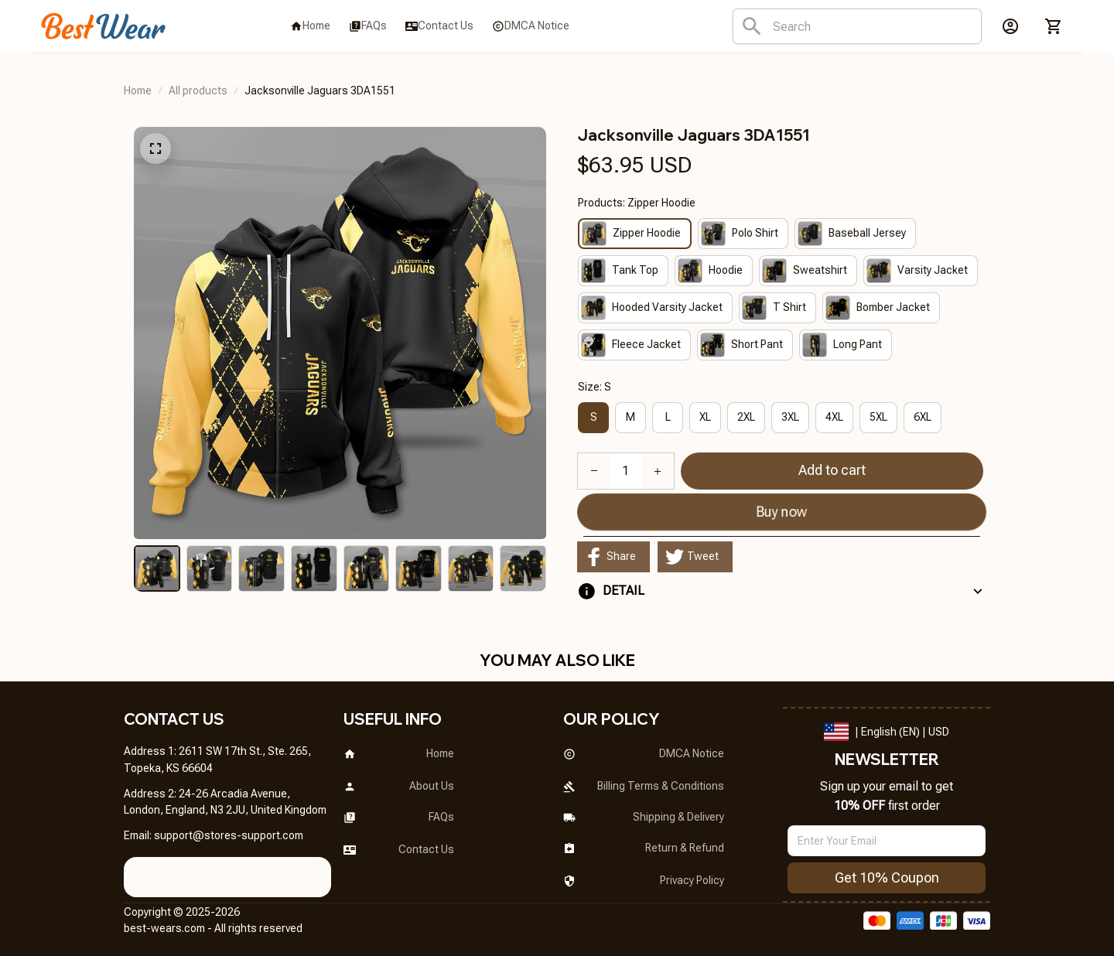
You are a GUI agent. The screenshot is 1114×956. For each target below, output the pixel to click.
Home (138, 90)
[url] (228, 836)
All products (198, 90)
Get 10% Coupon (887, 877)
